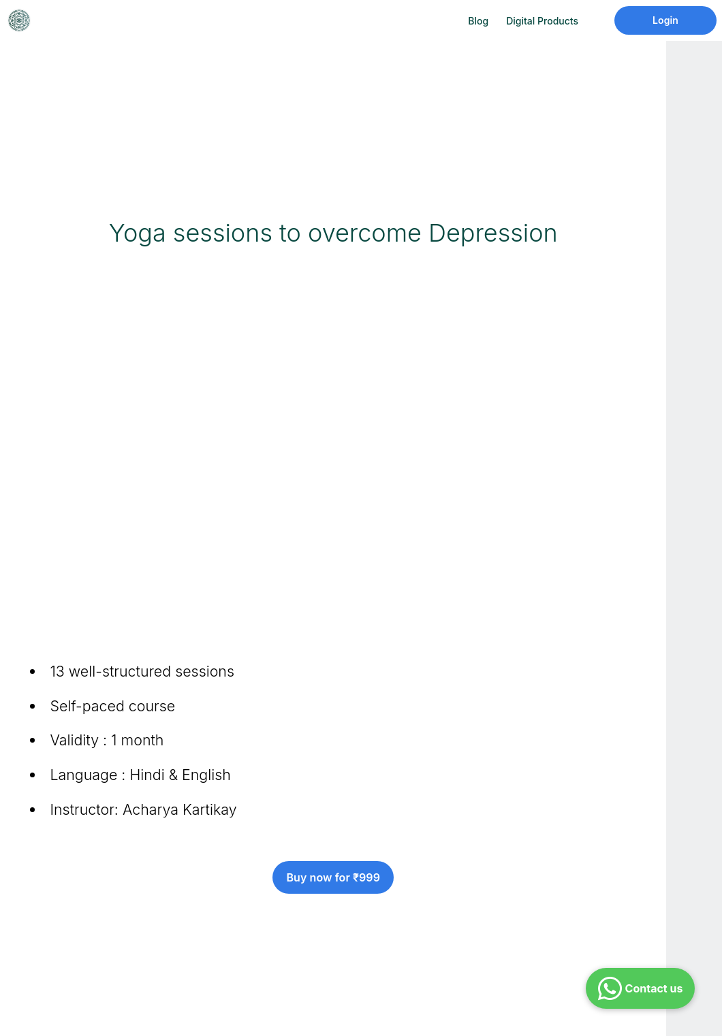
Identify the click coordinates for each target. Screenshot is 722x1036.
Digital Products (542, 21)
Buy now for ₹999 (332, 877)
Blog (478, 21)
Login (665, 20)
